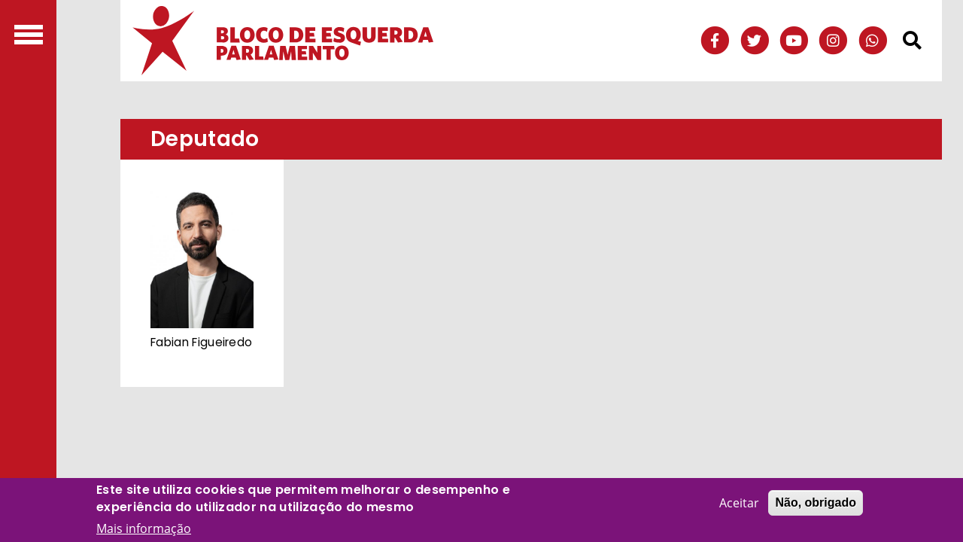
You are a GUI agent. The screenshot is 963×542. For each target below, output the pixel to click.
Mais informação (143, 528)
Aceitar (739, 503)
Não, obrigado (815, 502)
